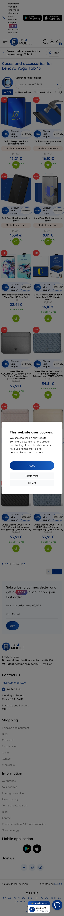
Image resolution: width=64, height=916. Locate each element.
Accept (32, 465)
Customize (32, 475)
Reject (32, 483)
